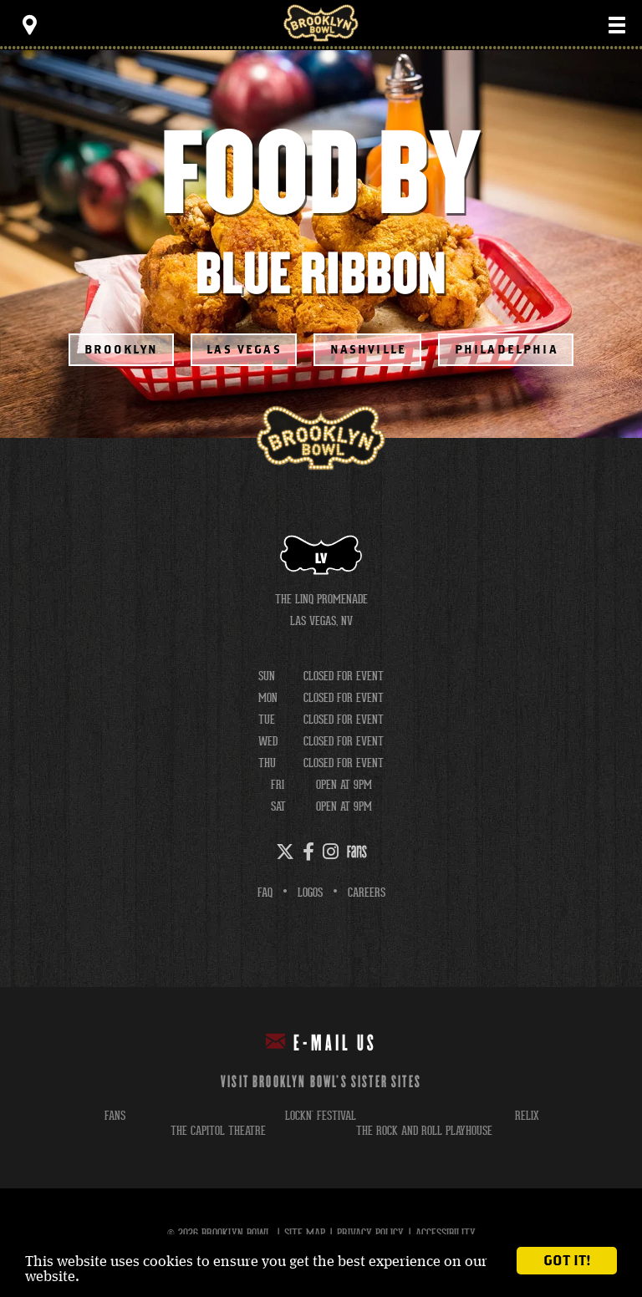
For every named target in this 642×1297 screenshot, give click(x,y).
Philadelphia (506, 349)
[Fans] (357, 851)
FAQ (265, 892)
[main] (321, 244)
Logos (310, 892)
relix (527, 1115)
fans (114, 1115)
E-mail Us (321, 1042)
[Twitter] (285, 851)
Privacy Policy (370, 1233)
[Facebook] (308, 851)
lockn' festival (320, 1115)
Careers (366, 892)
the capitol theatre (218, 1130)
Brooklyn (121, 349)
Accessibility (445, 1233)
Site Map (304, 1233)
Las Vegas (244, 349)
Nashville (368, 349)
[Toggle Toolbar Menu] (29, 25)
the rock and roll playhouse (424, 1130)
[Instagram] (331, 851)
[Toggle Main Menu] (617, 25)
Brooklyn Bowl (321, 23)
